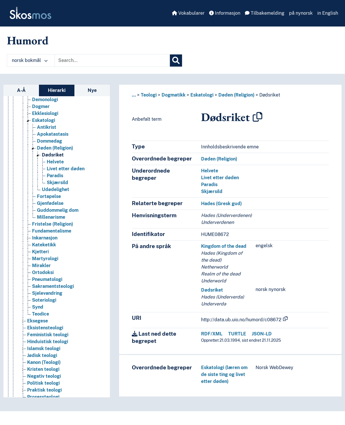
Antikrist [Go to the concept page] (46, 127)
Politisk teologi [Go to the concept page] (43, 383)
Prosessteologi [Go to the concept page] (43, 397)
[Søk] (176, 60)
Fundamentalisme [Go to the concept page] (51, 231)
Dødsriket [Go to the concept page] (53, 155)
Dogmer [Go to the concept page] (41, 106)
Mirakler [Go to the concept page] (41, 265)
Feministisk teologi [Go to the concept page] (47, 334)
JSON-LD (262, 334)
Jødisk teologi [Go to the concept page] (42, 355)
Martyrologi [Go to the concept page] (45, 258)
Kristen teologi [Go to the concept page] (43, 369)
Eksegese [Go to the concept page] (37, 321)
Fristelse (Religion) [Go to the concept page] (52, 224)
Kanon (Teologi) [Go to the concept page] (44, 362)
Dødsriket (269, 95)
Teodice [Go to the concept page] (40, 314)
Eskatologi (201, 95)
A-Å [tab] (21, 90)
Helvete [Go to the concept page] (55, 162)
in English (327, 13)
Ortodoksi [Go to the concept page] (43, 272)
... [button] (134, 95)
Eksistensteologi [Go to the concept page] (45, 327)
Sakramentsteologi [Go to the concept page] (53, 286)
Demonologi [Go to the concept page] (45, 99)
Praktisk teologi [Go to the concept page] (44, 390)
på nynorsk (301, 13)
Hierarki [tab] (56, 90)
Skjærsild (211, 191)
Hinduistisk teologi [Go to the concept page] (47, 341)
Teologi (149, 95)
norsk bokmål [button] (30, 60)
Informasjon (224, 13)
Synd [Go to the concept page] (37, 307)
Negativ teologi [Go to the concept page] (44, 376)
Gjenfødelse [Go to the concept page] (50, 203)
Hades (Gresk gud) (221, 203)
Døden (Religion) (236, 95)
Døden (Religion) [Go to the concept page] (55, 148)
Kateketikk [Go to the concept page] (44, 245)
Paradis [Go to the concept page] (55, 175)
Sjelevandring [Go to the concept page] (47, 293)
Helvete (209, 170)
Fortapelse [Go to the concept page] (49, 196)
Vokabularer (188, 13)
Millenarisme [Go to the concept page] (51, 217)
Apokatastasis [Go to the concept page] (52, 134)
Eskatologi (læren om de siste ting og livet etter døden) (224, 374)
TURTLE (237, 334)
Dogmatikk (173, 95)
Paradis (209, 184)
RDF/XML (211, 334)
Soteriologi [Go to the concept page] (44, 300)
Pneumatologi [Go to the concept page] (47, 279)
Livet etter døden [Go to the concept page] (66, 168)
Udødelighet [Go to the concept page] (55, 189)
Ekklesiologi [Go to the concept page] (45, 113)
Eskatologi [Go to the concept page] (43, 120)
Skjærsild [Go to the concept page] (57, 182)
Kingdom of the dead (223, 246)
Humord (27, 40)
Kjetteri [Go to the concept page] (40, 251)
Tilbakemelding (264, 13)
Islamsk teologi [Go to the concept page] (43, 348)
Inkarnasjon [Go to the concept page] (44, 238)
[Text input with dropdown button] (112, 60)
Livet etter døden (220, 177)
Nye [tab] (92, 90)
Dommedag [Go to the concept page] (49, 141)
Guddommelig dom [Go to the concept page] (57, 210)
